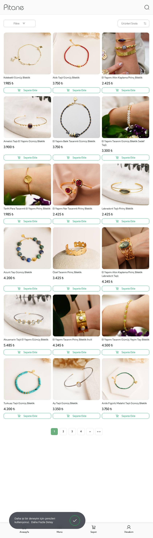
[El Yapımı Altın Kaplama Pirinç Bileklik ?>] (125, 90)
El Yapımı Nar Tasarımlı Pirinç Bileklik (72, 208)
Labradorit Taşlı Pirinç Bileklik (117, 208)
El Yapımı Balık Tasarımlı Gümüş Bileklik (74, 141)
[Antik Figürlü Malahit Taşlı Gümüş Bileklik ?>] (125, 416)
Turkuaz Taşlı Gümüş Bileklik (19, 403)
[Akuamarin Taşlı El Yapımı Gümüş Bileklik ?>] (27, 352)
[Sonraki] (90, 431)
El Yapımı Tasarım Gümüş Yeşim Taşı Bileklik (125, 339)
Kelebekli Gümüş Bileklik (17, 77)
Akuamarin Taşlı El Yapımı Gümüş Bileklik (26, 339)
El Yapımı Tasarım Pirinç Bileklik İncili (72, 339)
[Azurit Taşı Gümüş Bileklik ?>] (27, 288)
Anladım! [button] (75, 517)
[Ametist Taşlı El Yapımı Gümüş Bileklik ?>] (27, 157)
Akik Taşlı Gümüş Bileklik (66, 77)
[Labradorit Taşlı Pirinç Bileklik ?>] (125, 221)
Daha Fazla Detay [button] (42, 522)
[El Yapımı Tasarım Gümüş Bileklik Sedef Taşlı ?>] (125, 157)
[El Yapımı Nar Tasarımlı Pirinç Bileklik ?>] (76, 221)
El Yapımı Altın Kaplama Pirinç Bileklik (122, 77)
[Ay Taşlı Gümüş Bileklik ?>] (76, 416)
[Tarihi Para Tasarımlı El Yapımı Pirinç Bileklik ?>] (27, 221)
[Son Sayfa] (98, 431)
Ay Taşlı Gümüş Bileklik (65, 403)
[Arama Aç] (146, 7)
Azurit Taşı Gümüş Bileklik (18, 272)
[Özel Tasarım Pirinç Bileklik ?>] (76, 288)
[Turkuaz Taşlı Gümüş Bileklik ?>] (27, 416)
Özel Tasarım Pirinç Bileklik (67, 272)
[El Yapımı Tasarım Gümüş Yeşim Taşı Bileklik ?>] (125, 352)
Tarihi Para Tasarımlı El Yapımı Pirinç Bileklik (27, 208)
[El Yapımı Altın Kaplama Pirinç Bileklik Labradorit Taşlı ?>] (125, 288)
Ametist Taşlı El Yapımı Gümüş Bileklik (24, 141)
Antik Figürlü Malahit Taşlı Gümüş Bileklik (124, 403)
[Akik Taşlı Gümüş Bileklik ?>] (76, 90)
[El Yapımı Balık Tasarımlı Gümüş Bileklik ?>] (76, 157)
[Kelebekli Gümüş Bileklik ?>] (27, 90)
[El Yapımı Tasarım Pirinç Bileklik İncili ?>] (76, 352)
